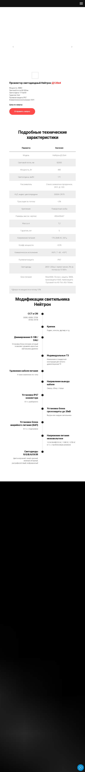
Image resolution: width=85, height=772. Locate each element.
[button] (22, 111)
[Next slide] (71, 46)
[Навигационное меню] (81, 3)
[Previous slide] (13, 46)
